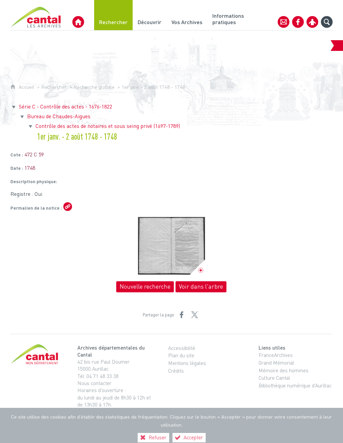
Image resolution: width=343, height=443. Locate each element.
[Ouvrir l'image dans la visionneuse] (171, 246)
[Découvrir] (149, 15)
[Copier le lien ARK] (67, 206)
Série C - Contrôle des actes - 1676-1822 (65, 106)
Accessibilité (181, 348)
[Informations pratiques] (229, 15)
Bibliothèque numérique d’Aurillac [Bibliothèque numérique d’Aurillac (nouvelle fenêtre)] (295, 385)
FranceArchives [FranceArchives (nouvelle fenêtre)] (276, 355)
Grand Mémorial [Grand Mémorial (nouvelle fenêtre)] (276, 363)
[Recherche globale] (327, 22)
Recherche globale (94, 87)
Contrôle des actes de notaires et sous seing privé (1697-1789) (108, 126)
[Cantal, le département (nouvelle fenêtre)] (35, 354)
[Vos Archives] (186, 15)
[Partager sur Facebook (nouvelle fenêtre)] (181, 314)
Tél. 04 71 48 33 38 (98, 376)
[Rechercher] (113, 15)
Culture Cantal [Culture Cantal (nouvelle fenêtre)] (274, 378)
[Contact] (283, 22)
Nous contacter (94, 383)
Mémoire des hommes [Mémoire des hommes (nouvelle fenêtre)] (283, 370)
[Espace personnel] (312, 22)
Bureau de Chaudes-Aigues (58, 116)
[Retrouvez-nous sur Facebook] (298, 22)
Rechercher (54, 87)
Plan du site (181, 355)
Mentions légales (187, 363)
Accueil (26, 87)
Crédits (176, 371)
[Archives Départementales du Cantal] (78, 22)
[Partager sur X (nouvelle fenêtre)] (194, 314)
